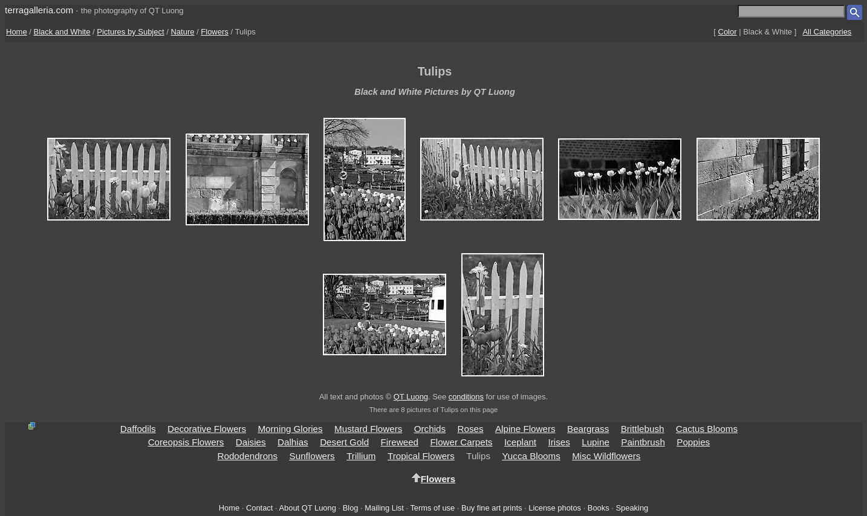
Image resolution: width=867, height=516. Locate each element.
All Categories (826, 31)
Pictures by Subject (130, 31)
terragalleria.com (39, 10)
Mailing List (384, 507)
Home (16, 31)
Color (727, 31)
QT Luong (411, 396)
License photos (554, 507)
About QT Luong (307, 507)
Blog (351, 507)
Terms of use (432, 507)
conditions (466, 396)
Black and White (62, 31)
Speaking (631, 507)
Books (598, 507)
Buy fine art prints (491, 507)
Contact (259, 507)
